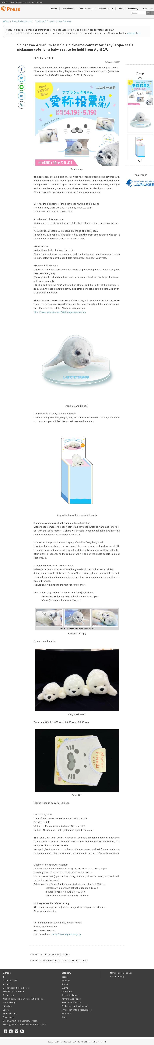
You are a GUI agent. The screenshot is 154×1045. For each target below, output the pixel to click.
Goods (65, 976)
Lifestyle (53, 8)
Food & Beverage (86, 8)
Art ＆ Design (9, 1002)
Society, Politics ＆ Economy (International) (24, 1024)
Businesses (8, 1017)
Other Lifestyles (63, 960)
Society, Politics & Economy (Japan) (20, 1020)
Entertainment (68, 8)
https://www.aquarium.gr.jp (66, 934)
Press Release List (22, 21)
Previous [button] (140, 78)
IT (4, 976)
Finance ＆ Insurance (13, 991)
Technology (133, 8)
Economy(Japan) (80, 960)
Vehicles (7, 984)
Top (6, 21)
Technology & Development (75, 1006)
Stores (65, 984)
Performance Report (71, 998)
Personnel (66, 1013)
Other (64, 1017)
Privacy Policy (117, 976)
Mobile (120, 8)
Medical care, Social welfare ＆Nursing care (24, 998)
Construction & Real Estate (16, 987)
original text (134, 33)
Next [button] (140, 160)
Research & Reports (71, 1002)
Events (65, 987)
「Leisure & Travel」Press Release (53, 21)
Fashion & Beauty (105, 8)
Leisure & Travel (46, 960)
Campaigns (67, 991)
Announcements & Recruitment (55, 954)
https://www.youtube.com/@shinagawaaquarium (60, 312)
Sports (6, 1009)
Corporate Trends (70, 995)
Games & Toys (10, 980)
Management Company (121, 972)
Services (66, 980)
